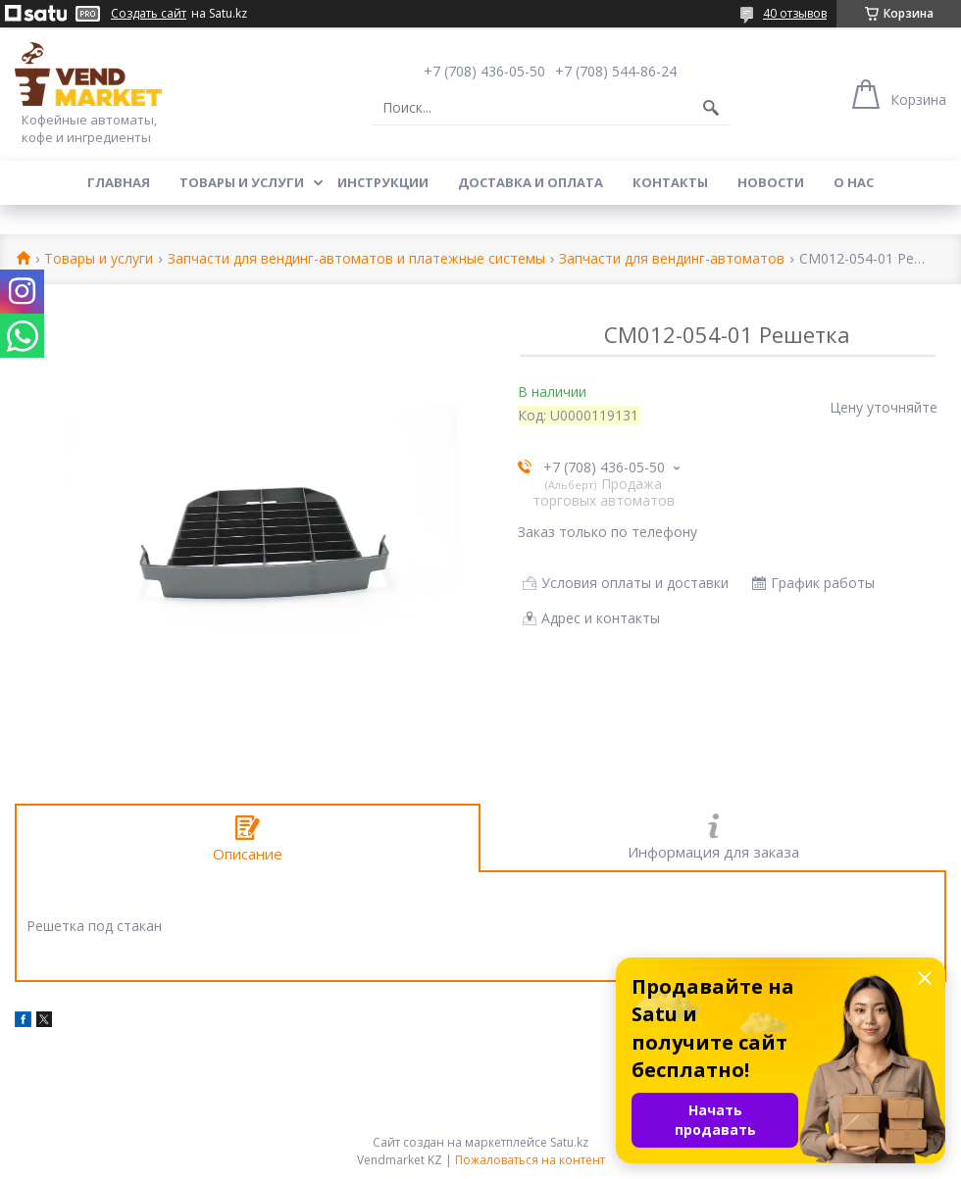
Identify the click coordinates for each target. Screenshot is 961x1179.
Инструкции (383, 182)
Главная (118, 182)
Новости (770, 182)
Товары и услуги (241, 182)
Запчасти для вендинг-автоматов (671, 259)
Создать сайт (148, 14)
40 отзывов (795, 13)
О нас (854, 182)
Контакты (670, 182)
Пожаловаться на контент (530, 1160)
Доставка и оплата (530, 182)
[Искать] (711, 107)
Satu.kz (569, 1142)
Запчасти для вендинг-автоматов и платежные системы (356, 259)
